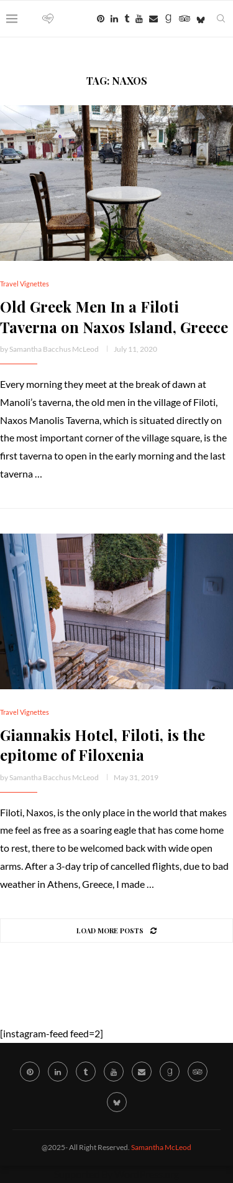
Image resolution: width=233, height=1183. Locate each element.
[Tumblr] (126, 19)
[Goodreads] (168, 19)
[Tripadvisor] (184, 19)
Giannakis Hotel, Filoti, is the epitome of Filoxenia (102, 745)
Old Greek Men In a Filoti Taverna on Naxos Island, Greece (114, 316)
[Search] (220, 19)
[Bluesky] (200, 19)
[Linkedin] (114, 19)
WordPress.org (146, 1174)
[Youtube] (139, 19)
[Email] (153, 19)
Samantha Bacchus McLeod (54, 349)
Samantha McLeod (161, 1147)
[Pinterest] (100, 19)
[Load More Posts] (116, 930)
